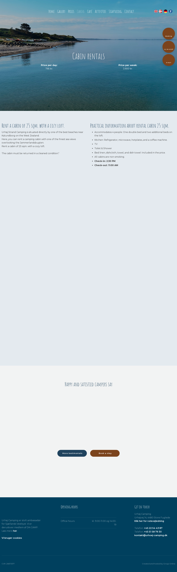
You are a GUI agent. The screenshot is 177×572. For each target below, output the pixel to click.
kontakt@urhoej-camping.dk (150, 535)
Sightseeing (115, 11)
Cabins (80, 11)
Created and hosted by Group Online (158, 564)
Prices (71, 11)
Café (89, 11)
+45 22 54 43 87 (153, 528)
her (15, 531)
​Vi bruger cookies (12, 538)
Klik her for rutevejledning (149, 521)
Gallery (61, 11)
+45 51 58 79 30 (153, 531)
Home (51, 11)
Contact (129, 11)
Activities (100, 11)
